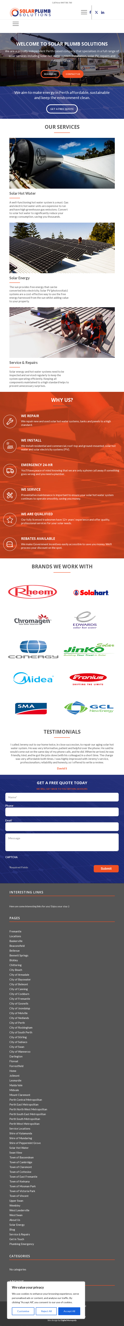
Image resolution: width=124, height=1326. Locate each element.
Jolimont (14, 1073)
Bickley (13, 958)
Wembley (14, 1203)
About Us (14, 1217)
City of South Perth (20, 1030)
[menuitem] (14, 23)
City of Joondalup (19, 1006)
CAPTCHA (11, 857)
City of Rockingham (20, 1025)
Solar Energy (17, 1222)
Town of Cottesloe (20, 1169)
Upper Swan (16, 1198)
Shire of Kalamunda (20, 1131)
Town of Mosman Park (22, 1184)
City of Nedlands (19, 1015)
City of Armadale (19, 972)
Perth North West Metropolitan (28, 1107)
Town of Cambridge (20, 1160)
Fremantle (15, 929)
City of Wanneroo (19, 1049)
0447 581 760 (66, 2)
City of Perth (17, 1020)
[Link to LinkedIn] (102, 12)
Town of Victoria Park (22, 1188)
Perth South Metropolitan (24, 1116)
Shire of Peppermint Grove (25, 1140)
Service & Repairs (19, 1232)
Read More (50, 74)
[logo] (51, 12)
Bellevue (14, 948)
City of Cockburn (19, 991)
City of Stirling (18, 1035)
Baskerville (15, 938)
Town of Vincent (19, 1193)
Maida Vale (15, 1083)
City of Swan (16, 1044)
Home (12, 1068)
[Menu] (14, 23)
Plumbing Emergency (21, 1241)
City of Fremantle (19, 996)
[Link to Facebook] (90, 12)
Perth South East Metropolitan (27, 1112)
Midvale (14, 1087)
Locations (15, 934)
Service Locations (19, 1126)
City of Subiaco (18, 1039)
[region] (46, 1300)
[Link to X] (96, 12)
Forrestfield (16, 1063)
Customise (23, 1311)
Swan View (15, 1150)
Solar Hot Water (19, 1145)
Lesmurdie (15, 1078)
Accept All (69, 1311)
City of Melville (18, 1011)
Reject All (46, 1311)
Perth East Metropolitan (23, 1102)
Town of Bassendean (21, 1155)
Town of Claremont (20, 1164)
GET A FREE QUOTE (62, 108)
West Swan (15, 1213)
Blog (12, 1227)
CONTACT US (73, 74)
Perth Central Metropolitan (25, 1097)
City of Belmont (18, 982)
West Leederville (19, 1208)
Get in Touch (16, 1237)
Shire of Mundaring (20, 1136)
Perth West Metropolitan (24, 1121)
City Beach (15, 967)
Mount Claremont (19, 1092)
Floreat (13, 1059)
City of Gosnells (18, 1001)
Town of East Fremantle (23, 1174)
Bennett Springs (18, 953)
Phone (9, 805)
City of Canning (18, 986)
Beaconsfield (17, 943)
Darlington (15, 1054)
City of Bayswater (20, 977)
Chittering (15, 962)
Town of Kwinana (19, 1179)
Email (9, 820)
